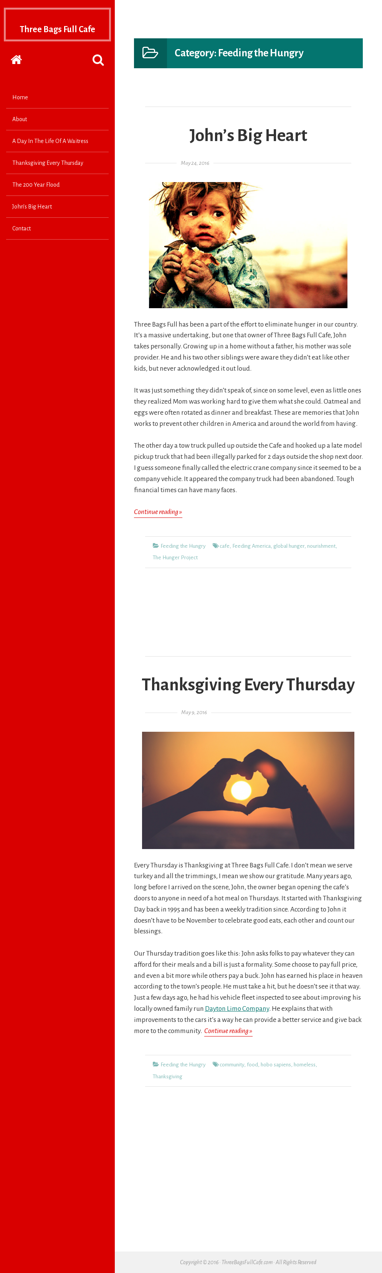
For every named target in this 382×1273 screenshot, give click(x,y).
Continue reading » (158, 512)
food (252, 1065)
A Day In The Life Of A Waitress (50, 156)
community (232, 1065)
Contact (21, 243)
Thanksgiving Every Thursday (47, 178)
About (19, 134)
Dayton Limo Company (237, 1008)
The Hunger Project (175, 557)
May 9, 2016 (194, 712)
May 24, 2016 (195, 163)
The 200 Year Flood (36, 200)
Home (20, 112)
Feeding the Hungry (183, 546)
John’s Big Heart (32, 221)
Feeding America (251, 546)
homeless (305, 1065)
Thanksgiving (167, 1076)
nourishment (321, 546)
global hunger (288, 546)
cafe (225, 546)
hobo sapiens (276, 1065)
